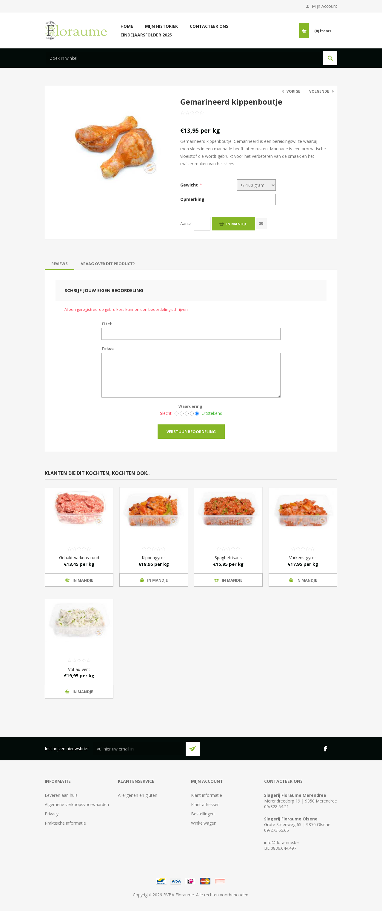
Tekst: (107, 348)
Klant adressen (205, 804)
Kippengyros (154, 557)
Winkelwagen (203, 823)
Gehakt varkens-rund (79, 557)
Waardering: (191, 406)
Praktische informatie (65, 823)
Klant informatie (206, 795)
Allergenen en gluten (137, 795)
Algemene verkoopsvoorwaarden (77, 804)
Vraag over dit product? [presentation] (108, 263)
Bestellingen (203, 814)
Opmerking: (193, 199)
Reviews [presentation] (59, 263)
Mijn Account (324, 6)
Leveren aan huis (61, 795)
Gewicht (189, 185)
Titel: (106, 323)
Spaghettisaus (228, 557)
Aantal (186, 223)
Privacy (51, 814)
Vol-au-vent (79, 669)
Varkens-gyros (303, 557)
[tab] (59, 263)
